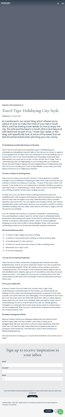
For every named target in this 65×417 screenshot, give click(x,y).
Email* (4, 375)
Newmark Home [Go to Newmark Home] (7, 105)
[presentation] (15, 385)
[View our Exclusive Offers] (53, 3)
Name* (4, 361)
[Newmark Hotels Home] (5, 3)
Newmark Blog (18, 105)
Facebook (19, 329)
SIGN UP (32, 397)
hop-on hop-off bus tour (38, 159)
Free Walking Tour (53, 154)
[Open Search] (58, 3)
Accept (48, 411)
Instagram (6, 329)
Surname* (5, 368)
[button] (63, 3)
